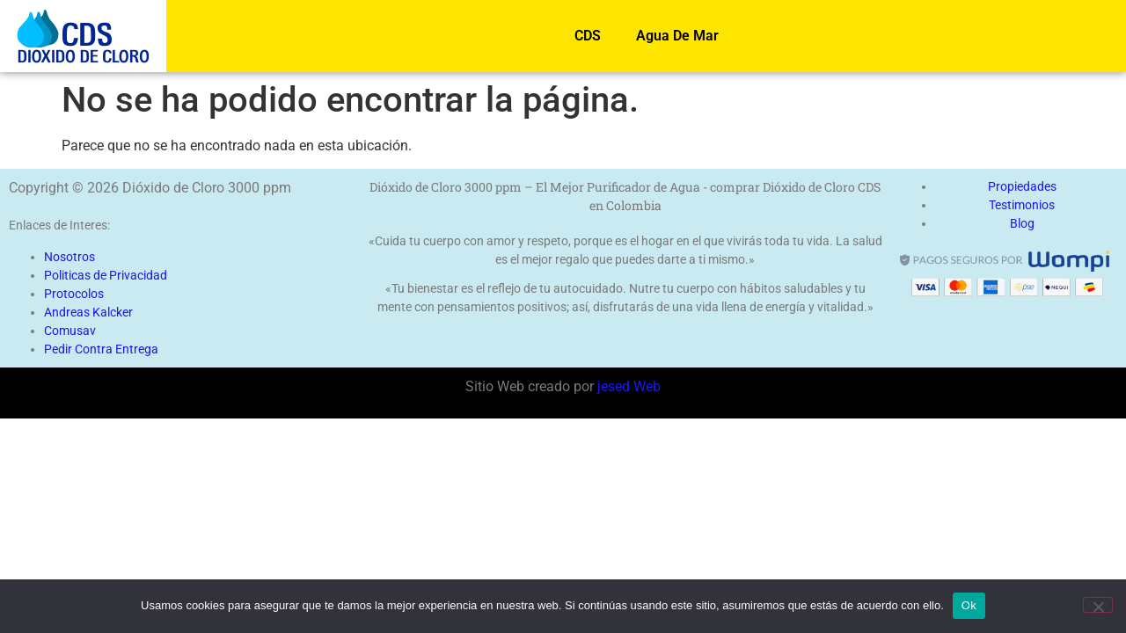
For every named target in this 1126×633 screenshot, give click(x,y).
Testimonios (1022, 205)
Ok (968, 605)
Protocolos (74, 294)
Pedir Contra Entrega (101, 349)
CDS (587, 35)
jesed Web (627, 386)
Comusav (70, 331)
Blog (1022, 223)
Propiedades (1022, 186)
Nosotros (69, 257)
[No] (1098, 605)
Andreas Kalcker (88, 312)
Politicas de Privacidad (105, 275)
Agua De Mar (677, 35)
